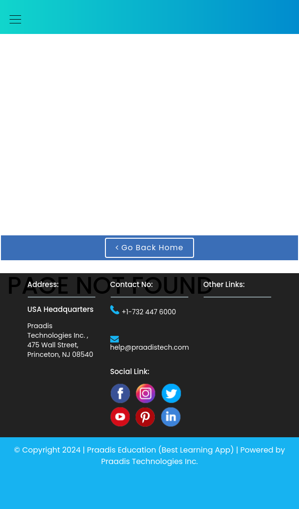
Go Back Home (149, 247)
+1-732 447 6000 (149, 312)
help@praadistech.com (149, 347)
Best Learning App (195, 449)
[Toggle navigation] (12, 19)
